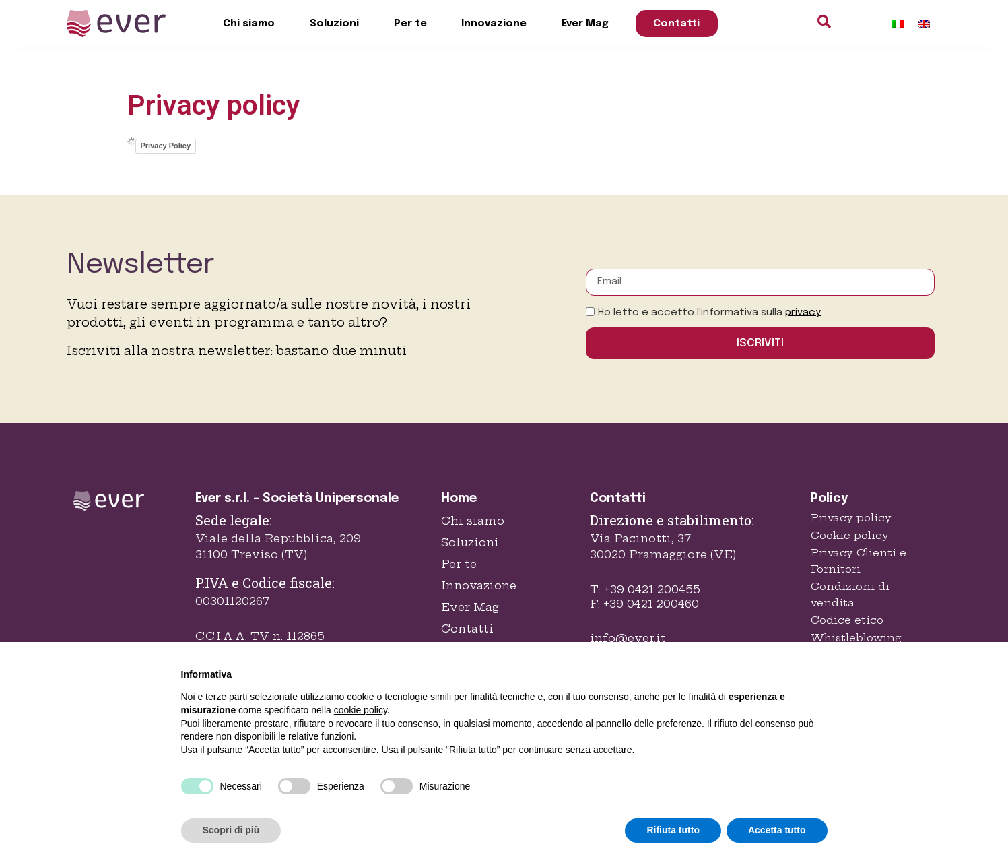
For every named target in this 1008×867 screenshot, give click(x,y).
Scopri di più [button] (231, 830)
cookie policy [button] (360, 710)
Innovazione (494, 23)
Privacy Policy (166, 145)
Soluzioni (334, 23)
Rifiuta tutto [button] (673, 830)
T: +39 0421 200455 (645, 589)
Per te (410, 23)
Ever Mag (585, 23)
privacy (803, 312)
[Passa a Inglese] (924, 24)
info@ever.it (628, 638)
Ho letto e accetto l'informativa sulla (709, 312)
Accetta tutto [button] (777, 830)
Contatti (676, 23)
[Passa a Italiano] (898, 24)
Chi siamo (249, 23)
